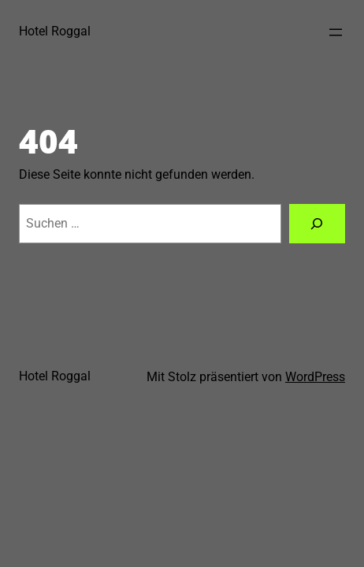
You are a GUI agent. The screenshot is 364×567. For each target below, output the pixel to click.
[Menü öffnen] (335, 32)
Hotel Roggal (55, 31)
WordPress (315, 376)
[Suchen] (317, 223)
